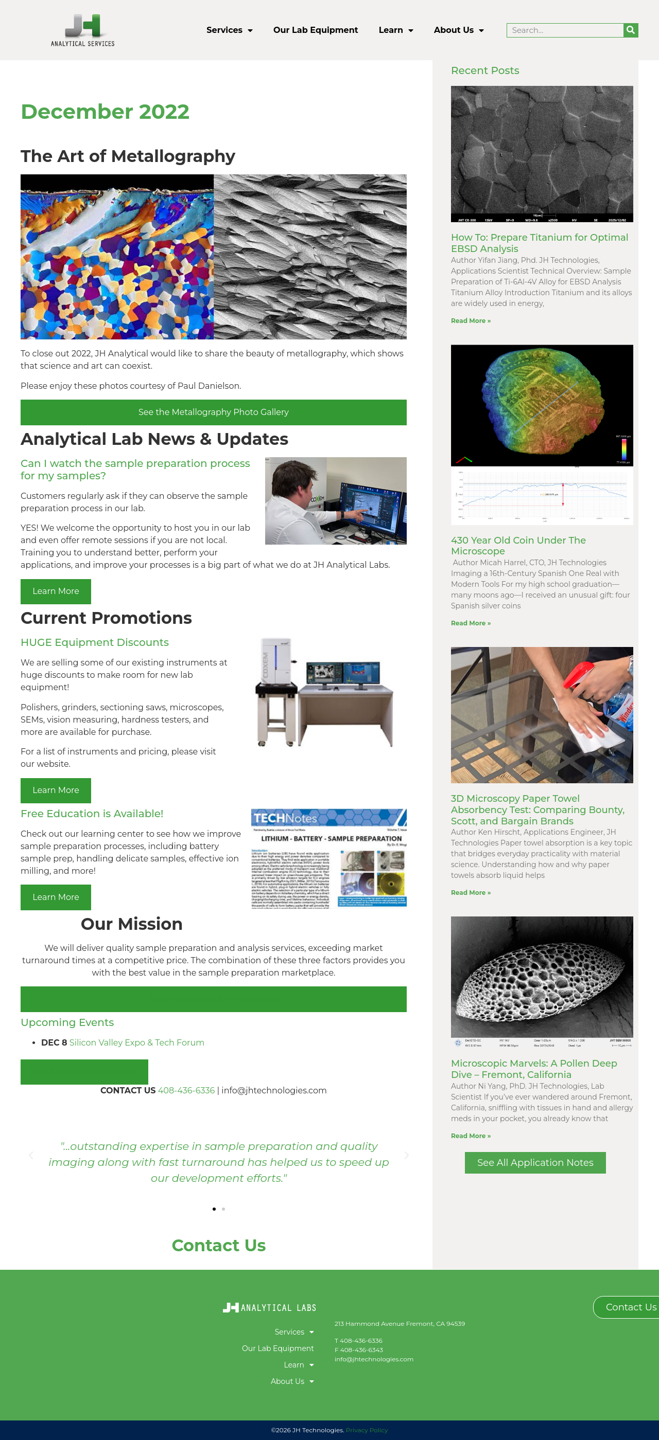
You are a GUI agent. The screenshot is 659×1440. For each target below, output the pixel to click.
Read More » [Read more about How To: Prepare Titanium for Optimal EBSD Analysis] (471, 321)
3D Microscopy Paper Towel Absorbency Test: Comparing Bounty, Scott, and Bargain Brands (538, 809)
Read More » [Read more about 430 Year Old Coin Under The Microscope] (471, 623)
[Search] (630, 30)
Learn (396, 30)
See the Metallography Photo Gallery (213, 412)
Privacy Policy (367, 1430)
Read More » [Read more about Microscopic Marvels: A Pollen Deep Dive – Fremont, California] (471, 1136)
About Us (459, 30)
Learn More (55, 591)
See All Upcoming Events (84, 1071)
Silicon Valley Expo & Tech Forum (137, 1043)
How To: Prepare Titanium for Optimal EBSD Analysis (540, 243)
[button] (31, 1155)
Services (229, 30)
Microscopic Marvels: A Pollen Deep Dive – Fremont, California (534, 1069)
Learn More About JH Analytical (214, 999)
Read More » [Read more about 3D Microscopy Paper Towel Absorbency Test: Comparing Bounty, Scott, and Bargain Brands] (471, 892)
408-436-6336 (186, 1090)
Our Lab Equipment (315, 30)
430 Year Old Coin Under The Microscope (518, 546)
